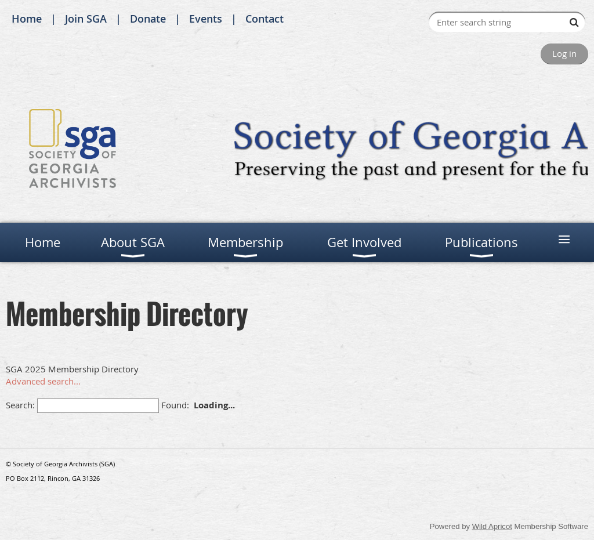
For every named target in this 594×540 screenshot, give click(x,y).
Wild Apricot (492, 526)
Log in (564, 53)
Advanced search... (43, 381)
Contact (264, 19)
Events (205, 19)
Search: (20, 405)
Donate (148, 19)
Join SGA (86, 19)
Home (27, 19)
